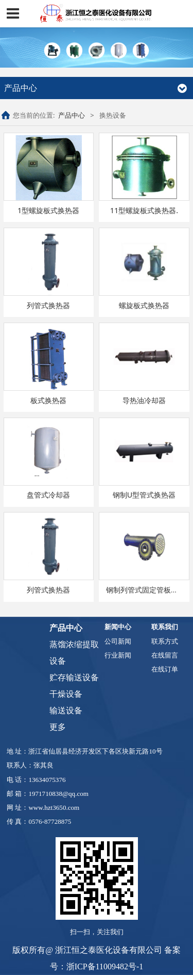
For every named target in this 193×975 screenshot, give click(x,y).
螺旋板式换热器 (144, 305)
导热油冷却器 (144, 400)
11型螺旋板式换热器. (144, 210)
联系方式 (164, 641)
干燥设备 (65, 694)
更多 (57, 727)
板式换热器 (48, 400)
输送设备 (65, 710)
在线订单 (164, 669)
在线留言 (164, 655)
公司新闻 (117, 641)
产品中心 (71, 115)
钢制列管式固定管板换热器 (149, 590)
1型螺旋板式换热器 (48, 210)
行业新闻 (117, 655)
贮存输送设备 (74, 677)
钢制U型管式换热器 (144, 495)
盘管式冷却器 (48, 495)
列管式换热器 (48, 305)
